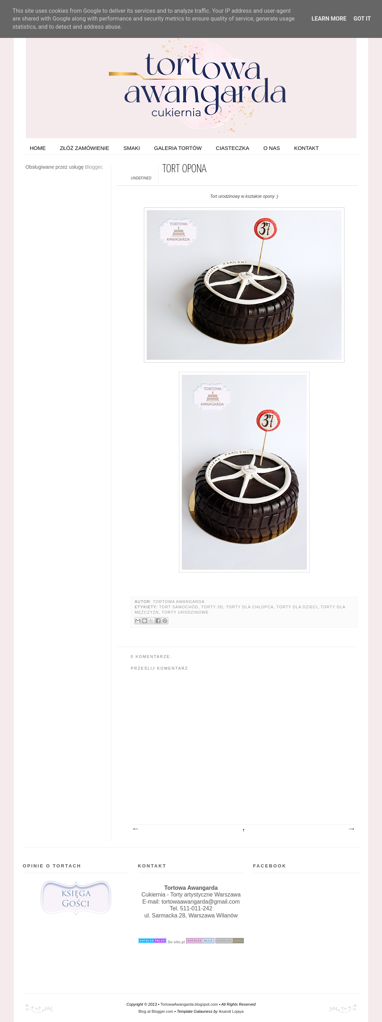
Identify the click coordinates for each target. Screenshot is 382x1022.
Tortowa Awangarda (178, 601)
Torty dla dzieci (297, 607)
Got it (362, 18)
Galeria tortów (178, 148)
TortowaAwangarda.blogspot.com (189, 1004)
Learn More (328, 18)
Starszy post (351, 829)
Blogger (93, 167)
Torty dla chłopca (250, 607)
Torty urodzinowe (185, 612)
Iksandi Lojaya (231, 1011)
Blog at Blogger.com (156, 1011)
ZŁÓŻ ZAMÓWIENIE (84, 148)
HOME (38, 148)
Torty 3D (212, 607)
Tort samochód (178, 607)
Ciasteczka (232, 148)
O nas (271, 148)
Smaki (131, 148)
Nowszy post (135, 829)
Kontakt (306, 148)
